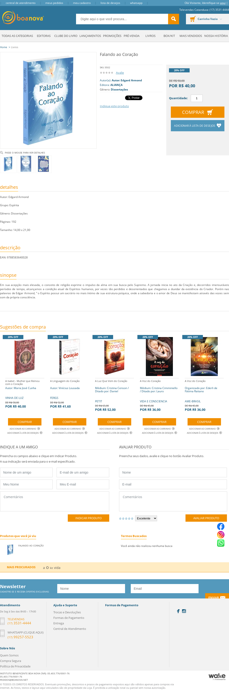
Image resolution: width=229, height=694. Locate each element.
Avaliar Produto (206, 518)
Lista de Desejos (110, 3)
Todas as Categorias (17, 36)
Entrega (58, 623)
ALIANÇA (116, 85)
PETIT (114, 395)
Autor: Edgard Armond (127, 80)
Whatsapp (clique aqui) (26, 632)
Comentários (54, 501)
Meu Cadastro (82, 3)
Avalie (120, 73)
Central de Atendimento (20, 3)
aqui (223, 3)
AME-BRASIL (204, 395)
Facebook (178, 611)
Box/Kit (169, 36)
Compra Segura (10, 661)
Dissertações (119, 89)
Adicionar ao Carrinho (25, 428)
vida (57, 567)
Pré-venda (131, 36)
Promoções (112, 36)
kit (51, 568)
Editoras (44, 36)
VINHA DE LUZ (24, 393)
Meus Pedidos (54, 3)
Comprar (193, 112)
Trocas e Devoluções (67, 612)
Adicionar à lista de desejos (195, 126)
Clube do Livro (65, 36)
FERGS (65, 393)
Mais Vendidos (191, 36)
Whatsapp (136, 3)
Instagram (184, 611)
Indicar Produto (88, 518)
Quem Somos (9, 655)
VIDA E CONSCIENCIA (159, 395)
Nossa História (216, 36)
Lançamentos (90, 36)
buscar (173, 19)
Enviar (213, 597)
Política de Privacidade (15, 666)
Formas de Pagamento (68, 618)
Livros (150, 36)
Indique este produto (114, 106)
